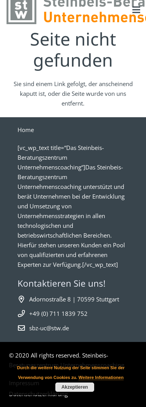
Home (26, 130)
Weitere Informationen (101, 377)
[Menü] (136, 9)
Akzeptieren (75, 387)
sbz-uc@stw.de (49, 328)
